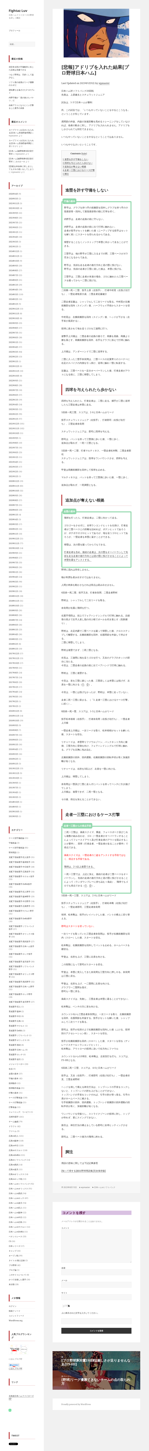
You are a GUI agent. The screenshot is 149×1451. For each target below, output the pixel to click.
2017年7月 (13, 677)
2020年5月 (13, 514)
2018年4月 (13, 634)
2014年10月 (14, 802)
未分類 (12, 1284)
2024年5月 (13, 284)
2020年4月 (13, 519)
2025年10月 (14, 208)
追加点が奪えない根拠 (74, 166)
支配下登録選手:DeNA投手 (20, 884)
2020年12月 (14, 481)
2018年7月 (13, 620)
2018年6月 (13, 624)
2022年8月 (13, 385)
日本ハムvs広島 (15, 1222)
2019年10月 (14, 548)
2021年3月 (13, 466)
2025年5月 (13, 232)
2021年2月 (13, 471)
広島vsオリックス (16, 1174)
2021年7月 (13, 447)
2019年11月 (14, 543)
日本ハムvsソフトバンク (19, 1183)
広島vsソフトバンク (17, 1160)
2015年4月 (13, 792)
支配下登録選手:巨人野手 (19, 891)
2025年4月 (13, 237)
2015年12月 (14, 768)
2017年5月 (13, 687)
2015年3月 (13, 797)
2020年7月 (13, 505)
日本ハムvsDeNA (16, 1231)
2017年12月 (14, 653)
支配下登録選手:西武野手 (19, 981)
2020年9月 (13, 495)
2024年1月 (13, 304)
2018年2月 (13, 644)
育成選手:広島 (15, 1021)
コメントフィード (16, 1315)
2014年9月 (13, 806)
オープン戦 (13, 1255)
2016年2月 (13, 759)
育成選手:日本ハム (17, 1049)
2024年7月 (13, 275)
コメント (65, 1228)
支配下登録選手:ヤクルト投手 (21, 876)
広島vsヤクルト (15, 1150)
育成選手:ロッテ (16, 1054)
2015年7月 (13, 787)
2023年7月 (13, 332)
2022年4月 (13, 404)
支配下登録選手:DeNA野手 (20, 918)
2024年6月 (13, 280)
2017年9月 (13, 668)
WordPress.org (16, 1320)
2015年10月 (14, 778)
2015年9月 (13, 782)
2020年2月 (13, 529)
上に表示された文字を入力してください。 (80, 1313)
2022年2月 (13, 414)
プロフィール (14, 30)
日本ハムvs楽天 (15, 1203)
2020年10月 (14, 490)
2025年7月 (13, 222)
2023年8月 (13, 328)
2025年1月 (13, 246)
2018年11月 (14, 601)
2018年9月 (13, 610)
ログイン (12, 1306)
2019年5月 (13, 572)
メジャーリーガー (16, 1064)
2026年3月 (13, 198)
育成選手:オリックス (18, 1040)
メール (64, 1280)
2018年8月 (13, 615)
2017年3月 (13, 696)
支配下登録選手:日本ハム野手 (21, 986)
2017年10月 (14, 663)
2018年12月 (14, 596)
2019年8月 (13, 557)
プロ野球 (12, 1265)
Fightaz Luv (18, 10)
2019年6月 (13, 567)
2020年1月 (13, 533)
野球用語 (12, 852)
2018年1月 (13, 648)
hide (84, 153)
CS (10, 1241)
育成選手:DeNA (15, 1030)
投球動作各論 (14, 1088)
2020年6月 (13, 510)
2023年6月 (13, 337)
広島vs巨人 (13, 1136)
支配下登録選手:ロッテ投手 (20, 954)
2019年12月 (14, 538)
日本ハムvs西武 (15, 1193)
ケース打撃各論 (15, 1097)
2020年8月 (13, 500)
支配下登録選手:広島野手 (19, 906)
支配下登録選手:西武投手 (19, 941)
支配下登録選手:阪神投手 (19, 862)
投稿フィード (14, 1311)
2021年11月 (14, 428)
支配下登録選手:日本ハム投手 (21, 946)
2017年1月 (13, 706)
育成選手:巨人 (15, 1006)
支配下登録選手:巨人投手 (19, 857)
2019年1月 (13, 591)
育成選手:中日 (15, 1016)
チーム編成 (13, 1121)
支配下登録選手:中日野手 (19, 901)
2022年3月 (13, 409)
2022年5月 (13, 399)
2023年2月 (13, 356)
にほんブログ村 (15, 1368)
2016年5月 (13, 744)
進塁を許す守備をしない (75, 159)
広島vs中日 (13, 1145)
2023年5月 (13, 342)
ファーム (12, 1131)
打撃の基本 (13, 1093)
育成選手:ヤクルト (17, 1025)
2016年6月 (13, 739)
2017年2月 (13, 701)
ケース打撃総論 (15, 1102)
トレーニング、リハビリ (19, 1112)
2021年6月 (13, 452)
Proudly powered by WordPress (76, 1404)
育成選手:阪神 (15, 1011)
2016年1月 (13, 763)
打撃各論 (12, 1107)
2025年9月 (13, 213)
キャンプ (12, 1251)
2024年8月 (13, 270)
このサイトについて (17, 1274)
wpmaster (104, 83)
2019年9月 (13, 553)
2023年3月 (13, 352)
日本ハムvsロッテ (16, 1198)
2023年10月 (14, 318)
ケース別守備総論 (16, 838)
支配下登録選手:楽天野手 (19, 1002)
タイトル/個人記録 (17, 1260)
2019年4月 (13, 577)
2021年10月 (14, 433)
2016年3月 (13, 754)
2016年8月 (13, 730)
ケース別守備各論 (16, 847)
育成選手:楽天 (15, 1059)
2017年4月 (13, 691)
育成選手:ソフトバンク (18, 1035)
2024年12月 (14, 251)
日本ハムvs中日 (15, 1217)
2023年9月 (13, 323)
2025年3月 (13, 241)
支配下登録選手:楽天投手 (19, 961)
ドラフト (12, 1126)
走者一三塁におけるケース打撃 (79, 170)
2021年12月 (14, 423)
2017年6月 (13, 682)
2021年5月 (13, 457)
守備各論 (12, 843)
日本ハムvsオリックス (18, 1188)
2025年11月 (14, 203)
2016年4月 (13, 749)
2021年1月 (13, 476)
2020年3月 (13, 524)
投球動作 (12, 1083)
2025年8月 (13, 217)
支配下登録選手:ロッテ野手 (20, 994)
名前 (63, 1268)
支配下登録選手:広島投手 (19, 871)
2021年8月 (13, 442)
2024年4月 (13, 289)
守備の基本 (13, 1078)
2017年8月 (13, 672)
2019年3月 (13, 581)
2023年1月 (13, 361)
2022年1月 (13, 419)
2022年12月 (14, 366)
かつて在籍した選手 (17, 1279)
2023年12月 (14, 308)
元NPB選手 (14, 1116)
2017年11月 (14, 658)
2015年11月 (14, 773)
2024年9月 (13, 265)
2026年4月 (13, 193)
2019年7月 (13, 562)
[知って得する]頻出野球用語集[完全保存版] (83, 1170)
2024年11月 (14, 256)
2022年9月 (13, 380)
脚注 (66, 173)
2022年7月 (13, 390)
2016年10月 (14, 720)
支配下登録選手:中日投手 (19, 867)
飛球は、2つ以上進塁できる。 (79, 866)
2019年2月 (13, 586)
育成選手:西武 (15, 1045)
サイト (64, 1293)
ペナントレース (15, 1236)
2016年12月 (14, 711)
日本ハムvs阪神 (15, 1212)
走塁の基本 (13, 1073)
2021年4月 (13, 462)
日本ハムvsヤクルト (17, 1227)
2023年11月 (14, 313)
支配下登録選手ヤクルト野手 (21, 911)
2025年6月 (13, 227)
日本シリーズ (14, 1246)
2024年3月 (13, 294)
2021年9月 (13, 438)
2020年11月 (14, 486)
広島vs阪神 (13, 1140)
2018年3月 (13, 639)
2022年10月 (14, 375)
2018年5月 (13, 629)
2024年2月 (13, 299)
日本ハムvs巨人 (15, 1207)
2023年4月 (13, 347)
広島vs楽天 (13, 1169)
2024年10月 (14, 261)
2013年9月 (13, 816)
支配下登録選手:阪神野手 (19, 896)
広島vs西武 (13, 1164)
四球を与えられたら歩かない (78, 162)
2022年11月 (14, 371)
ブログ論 (12, 1270)
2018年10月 (14, 605)
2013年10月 (14, 811)
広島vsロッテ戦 (15, 1179)
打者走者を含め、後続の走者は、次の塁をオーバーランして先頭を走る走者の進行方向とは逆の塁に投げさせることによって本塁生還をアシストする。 (96, 556)
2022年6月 (13, 395)
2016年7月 (13, 735)
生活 (11, 1069)
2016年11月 (14, 715)
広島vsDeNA (14, 1155)
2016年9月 (13, 725)
